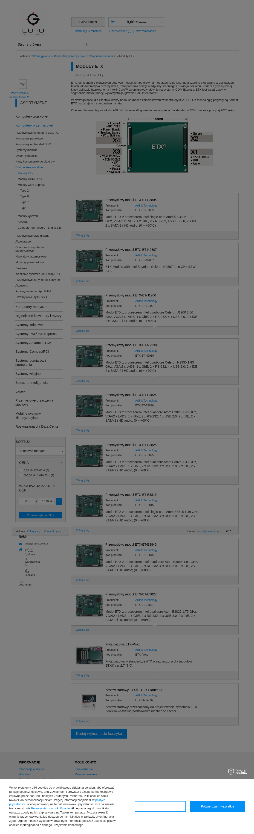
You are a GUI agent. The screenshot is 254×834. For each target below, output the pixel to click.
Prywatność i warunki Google (50, 808)
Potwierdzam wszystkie (217, 806)
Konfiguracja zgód (160, 806)
